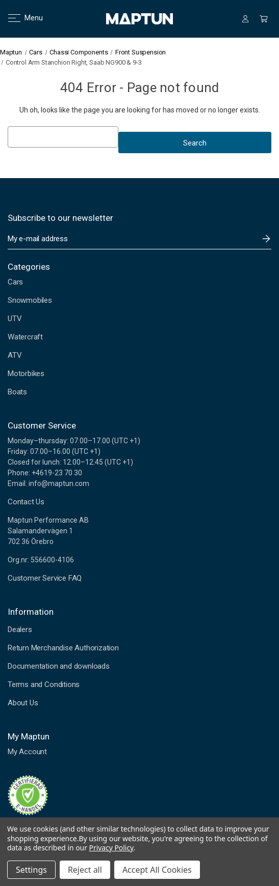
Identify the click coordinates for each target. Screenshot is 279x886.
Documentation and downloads (59, 666)
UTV (14, 318)
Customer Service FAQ (45, 578)
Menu (19, 18)
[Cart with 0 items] (263, 19)
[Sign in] (245, 19)
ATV (14, 355)
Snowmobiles (30, 300)
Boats (17, 391)
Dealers (20, 629)
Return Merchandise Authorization (63, 647)
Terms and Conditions (44, 684)
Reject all (85, 869)
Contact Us (26, 501)
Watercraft (25, 336)
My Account (27, 751)
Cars (15, 282)
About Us (23, 702)
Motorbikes (26, 373)
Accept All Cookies (157, 869)
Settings (31, 869)
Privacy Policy (111, 847)
